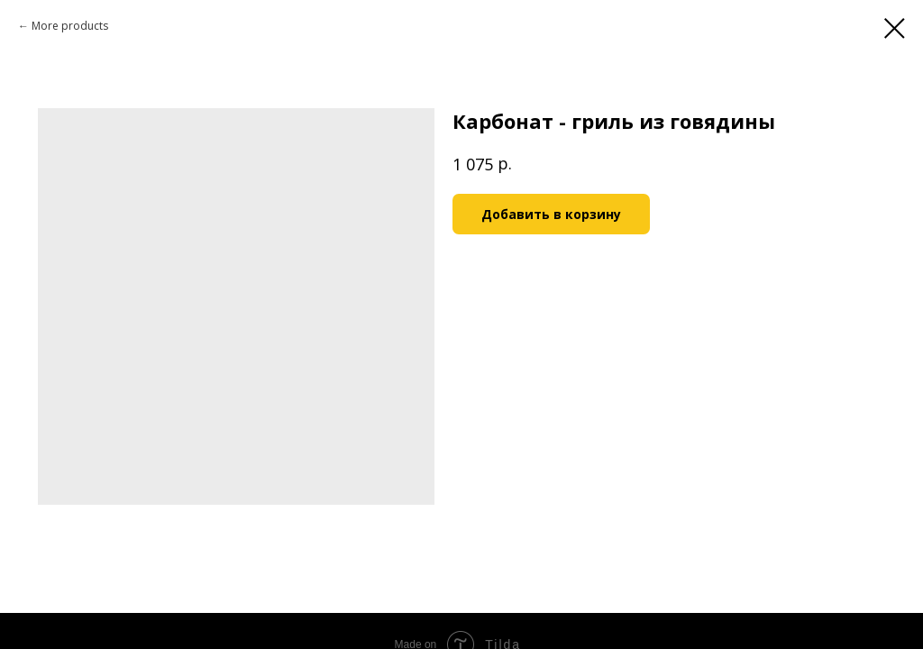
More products (70, 25)
